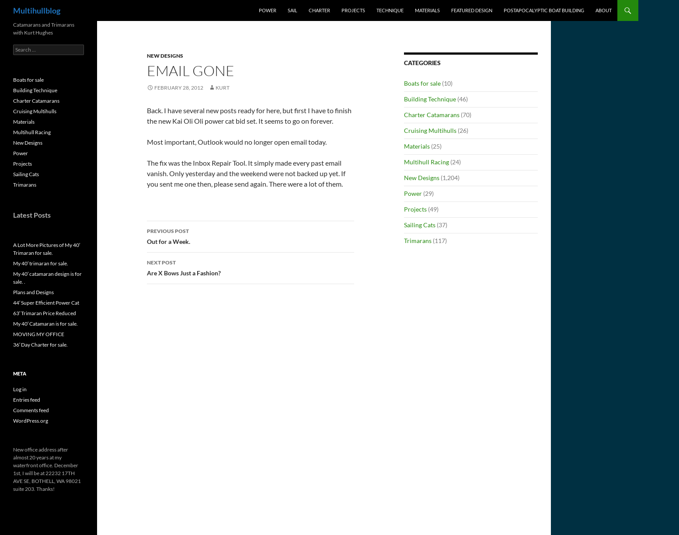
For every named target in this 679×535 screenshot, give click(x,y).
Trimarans (418, 240)
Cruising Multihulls (430, 130)
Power (267, 10)
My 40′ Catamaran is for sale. (45, 323)
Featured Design (471, 10)
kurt (223, 87)
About (603, 10)
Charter (319, 10)
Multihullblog (36, 10)
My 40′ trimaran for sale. (40, 263)
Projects (353, 10)
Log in (20, 389)
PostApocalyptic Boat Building (544, 10)
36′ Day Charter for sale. (40, 344)
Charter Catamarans (432, 114)
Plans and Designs (33, 292)
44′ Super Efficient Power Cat (46, 302)
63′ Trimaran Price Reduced (44, 313)
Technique (390, 10)
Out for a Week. (250, 235)
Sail (292, 10)
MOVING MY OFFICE (38, 334)
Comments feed (31, 410)
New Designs (165, 55)
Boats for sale (422, 83)
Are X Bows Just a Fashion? (250, 267)
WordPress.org (30, 420)
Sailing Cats (419, 225)
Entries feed (26, 399)
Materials (427, 10)
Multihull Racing (426, 162)
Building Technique (430, 99)
